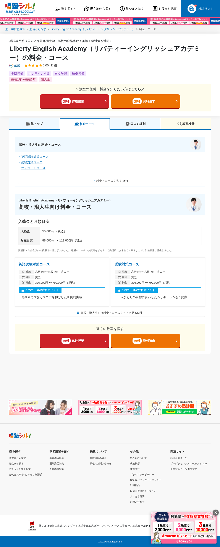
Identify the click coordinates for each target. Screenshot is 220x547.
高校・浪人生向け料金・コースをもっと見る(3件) (110, 312)
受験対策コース (31, 162)
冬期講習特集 (57, 469)
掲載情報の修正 (98, 458)
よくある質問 (137, 496)
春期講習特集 (57, 458)
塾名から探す (37, 29)
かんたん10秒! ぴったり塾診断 (25, 474)
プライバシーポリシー (142, 474)
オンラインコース (33, 168)
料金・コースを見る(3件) (110, 180)
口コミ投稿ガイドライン (143, 490)
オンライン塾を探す (20, 469)
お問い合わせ (137, 501)
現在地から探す (17, 458)
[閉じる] (216, 513)
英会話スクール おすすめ (183, 469)
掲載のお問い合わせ (100, 463)
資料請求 (144, 101)
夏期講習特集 (57, 463)
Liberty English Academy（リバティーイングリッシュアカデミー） (93, 29)
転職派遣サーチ (178, 458)
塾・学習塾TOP (15, 29)
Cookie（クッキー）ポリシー (145, 480)
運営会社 (135, 469)
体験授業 (72, 101)
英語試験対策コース (35, 156)
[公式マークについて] (15, 66)
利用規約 (135, 485)
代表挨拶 (135, 463)
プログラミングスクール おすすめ (188, 463)
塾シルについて (138, 458)
